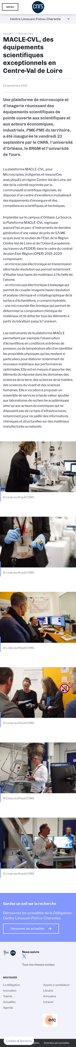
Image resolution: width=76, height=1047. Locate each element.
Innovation (9, 990)
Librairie (48, 990)
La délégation (11, 984)
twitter (24, 956)
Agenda (8, 1007)
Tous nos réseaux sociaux (38, 964)
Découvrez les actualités (27, 928)
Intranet (48, 1002)
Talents (7, 996)
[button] (19, 1041)
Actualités (25, 33)
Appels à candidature (56, 984)
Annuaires (49, 996)
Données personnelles (56, 1042)
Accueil (8, 33)
